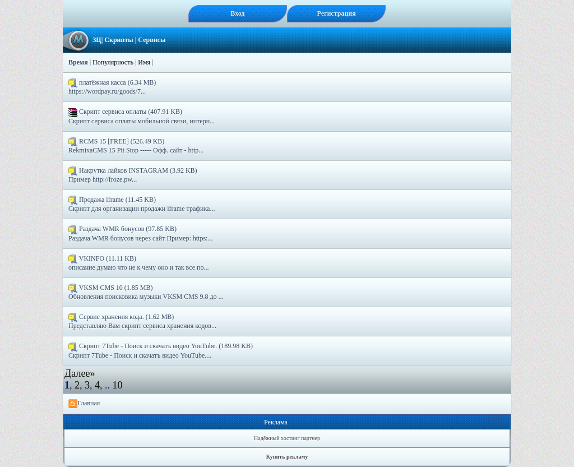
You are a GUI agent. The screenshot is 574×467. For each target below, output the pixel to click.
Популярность (112, 62)
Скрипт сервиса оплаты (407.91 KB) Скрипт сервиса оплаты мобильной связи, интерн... (141, 116)
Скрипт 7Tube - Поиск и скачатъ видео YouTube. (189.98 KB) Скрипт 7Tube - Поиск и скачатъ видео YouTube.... (160, 350)
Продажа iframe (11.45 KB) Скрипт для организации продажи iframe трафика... (141, 204)
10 (118, 385)
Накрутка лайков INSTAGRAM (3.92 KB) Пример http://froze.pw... (132, 175)
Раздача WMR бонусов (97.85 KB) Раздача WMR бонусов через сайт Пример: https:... (140, 233)
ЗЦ (96, 40)
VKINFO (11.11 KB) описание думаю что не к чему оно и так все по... (138, 263)
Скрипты (118, 40)
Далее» (79, 373)
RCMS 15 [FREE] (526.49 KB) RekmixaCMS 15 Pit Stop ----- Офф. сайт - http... (135, 145)
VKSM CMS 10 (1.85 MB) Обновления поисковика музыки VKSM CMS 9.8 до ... (146, 292)
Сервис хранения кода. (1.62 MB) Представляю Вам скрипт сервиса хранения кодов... (142, 321)
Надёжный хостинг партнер (287, 438)
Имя (144, 62)
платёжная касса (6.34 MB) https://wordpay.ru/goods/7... (112, 86)
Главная (84, 403)
